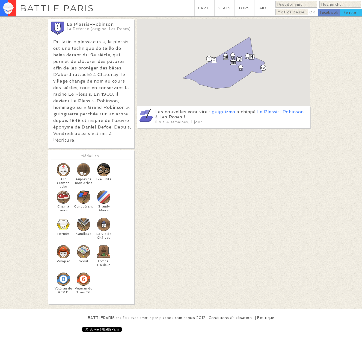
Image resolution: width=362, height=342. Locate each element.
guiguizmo (223, 111)
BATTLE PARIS (57, 8)
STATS (224, 8)
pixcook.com (170, 318)
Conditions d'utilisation (230, 318)
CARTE (204, 8)
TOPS (244, 8)
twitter (351, 12)
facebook (329, 12)
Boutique (265, 318)
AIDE (264, 8)
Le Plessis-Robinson (280, 111)
